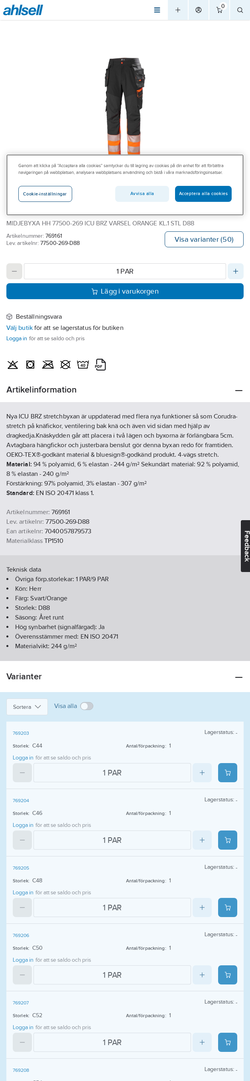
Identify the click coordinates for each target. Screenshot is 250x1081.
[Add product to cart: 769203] (227, 772)
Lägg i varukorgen (125, 291)
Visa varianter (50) (204, 239)
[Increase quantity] (236, 271)
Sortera (27, 707)
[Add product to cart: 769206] (227, 974)
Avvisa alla (142, 193)
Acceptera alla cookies (203, 193)
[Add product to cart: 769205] (227, 907)
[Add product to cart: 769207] (227, 1042)
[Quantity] (125, 271)
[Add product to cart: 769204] (227, 840)
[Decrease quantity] (14, 271)
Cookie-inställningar (45, 193)
